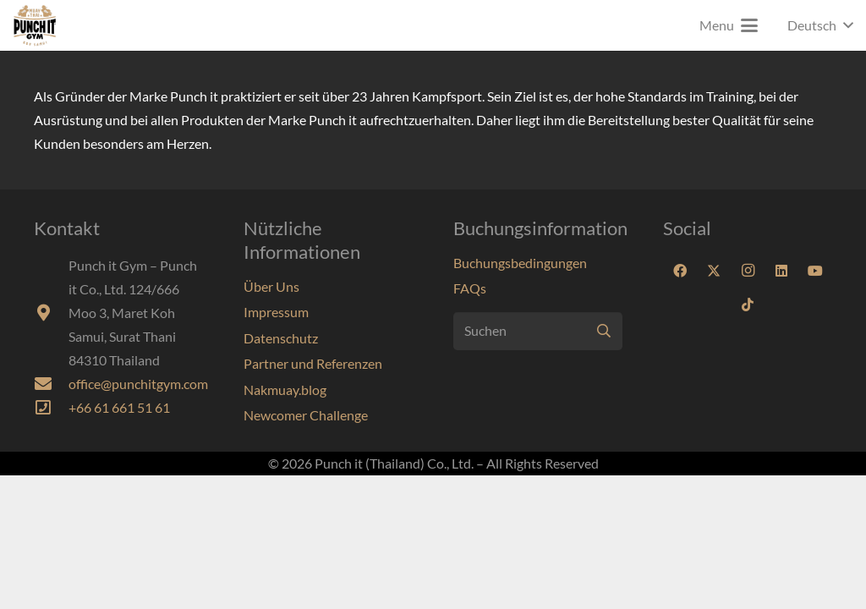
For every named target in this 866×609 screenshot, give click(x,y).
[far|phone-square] (51, 407)
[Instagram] (748, 271)
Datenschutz (281, 338)
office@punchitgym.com (138, 384)
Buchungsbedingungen (520, 263)
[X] (714, 271)
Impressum (276, 312)
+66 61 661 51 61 (119, 407)
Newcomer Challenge (306, 415)
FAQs (469, 288)
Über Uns (271, 286)
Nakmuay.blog (285, 389)
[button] (728, 25)
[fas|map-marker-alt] (51, 312)
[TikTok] (748, 304)
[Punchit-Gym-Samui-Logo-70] (35, 25)
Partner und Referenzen (313, 363)
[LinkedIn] (781, 271)
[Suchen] (537, 331)
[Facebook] (680, 271)
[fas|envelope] (51, 384)
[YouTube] (815, 271)
